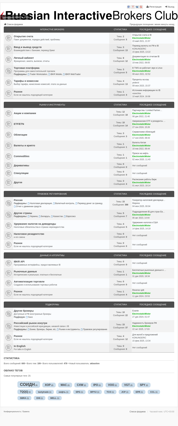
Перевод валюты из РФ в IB (145, 46)
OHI (38, 398)
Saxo (29, 317)
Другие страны (23, 213)
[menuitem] (12, 411)
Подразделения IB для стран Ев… (148, 212)
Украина (33, 216)
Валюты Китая (139, 142)
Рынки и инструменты (52, 105)
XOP (48, 384)
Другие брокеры (24, 310)
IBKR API (19, 261)
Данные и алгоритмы (52, 255)
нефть (62, 392)
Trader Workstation (37, 74)
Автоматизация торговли (29, 281)
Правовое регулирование (52, 194)
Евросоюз (70, 216)
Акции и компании (25, 113)
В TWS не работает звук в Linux (147, 68)
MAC (64, 384)
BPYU (93, 392)
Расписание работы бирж (144, 179)
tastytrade (43, 392)
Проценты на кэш (140, 79)
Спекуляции (21, 173)
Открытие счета (23, 36)
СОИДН (27, 384)
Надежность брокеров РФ (144, 323)
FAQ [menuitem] (26, 17)
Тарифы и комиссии (26, 81)
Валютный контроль (63, 203)
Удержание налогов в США (145, 222)
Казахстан (57, 216)
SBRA (23, 398)
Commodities (21, 156)
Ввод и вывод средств (28, 47)
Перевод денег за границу (88, 203)
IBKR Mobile (55, 74)
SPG (78, 392)
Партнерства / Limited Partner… (147, 110)
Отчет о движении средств (27, 206)
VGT (127, 384)
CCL (152, 392)
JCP (123, 392)
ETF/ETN (19, 124)
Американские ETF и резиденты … (148, 121)
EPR (138, 392)
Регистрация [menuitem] (153, 6)
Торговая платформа (26, 68)
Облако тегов (13, 370)
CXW (80, 384)
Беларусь (44, 216)
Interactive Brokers (52, 29)
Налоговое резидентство (29, 234)
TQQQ (24, 391)
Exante (135, 311)
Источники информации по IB (146, 90)
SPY (142, 384)
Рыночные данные (25, 271)
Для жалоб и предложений (145, 334)
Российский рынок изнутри (30, 323)
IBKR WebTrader (72, 74)
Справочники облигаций (143, 132)
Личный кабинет (24, 58)
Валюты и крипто (24, 145)
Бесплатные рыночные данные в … (149, 270)
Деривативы (21, 165)
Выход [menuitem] (169, 6)
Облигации (20, 134)
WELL (53, 398)
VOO (111, 384)
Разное (18, 91)
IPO (95, 384)
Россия (18, 200)
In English (20, 346)
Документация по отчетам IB (145, 56)
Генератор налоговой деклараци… (148, 200)
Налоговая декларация (40, 203)
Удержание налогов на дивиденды (35, 223)
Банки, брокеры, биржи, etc (42, 329)
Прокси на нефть (140, 153)
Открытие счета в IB (141, 35)
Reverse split (138, 290)
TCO (109, 392)
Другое (18, 182)
